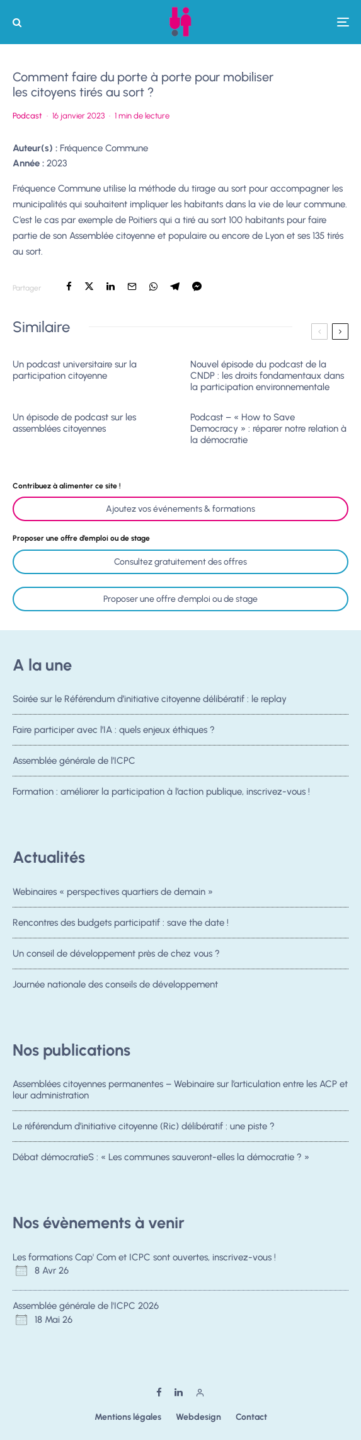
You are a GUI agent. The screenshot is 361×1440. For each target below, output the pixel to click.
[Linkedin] (178, 1392)
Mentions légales (128, 1417)
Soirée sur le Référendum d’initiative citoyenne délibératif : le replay (150, 699)
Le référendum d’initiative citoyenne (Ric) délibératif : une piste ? (144, 1126)
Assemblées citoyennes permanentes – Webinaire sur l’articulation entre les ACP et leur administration (180, 1089)
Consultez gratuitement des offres (180, 561)
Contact (251, 1417)
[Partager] (69, 286)
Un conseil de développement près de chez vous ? (116, 954)
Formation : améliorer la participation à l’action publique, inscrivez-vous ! (161, 796)
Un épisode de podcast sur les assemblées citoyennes (74, 423)
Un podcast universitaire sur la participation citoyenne (75, 370)
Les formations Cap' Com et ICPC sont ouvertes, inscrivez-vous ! (144, 1257)
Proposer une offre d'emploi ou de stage (180, 599)
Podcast (27, 115)
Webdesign (198, 1417)
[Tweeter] (89, 286)
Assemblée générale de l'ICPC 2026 (86, 1305)
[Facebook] (159, 1392)
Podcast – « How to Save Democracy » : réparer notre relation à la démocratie (268, 429)
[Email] (132, 286)
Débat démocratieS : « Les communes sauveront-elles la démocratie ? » (161, 1158)
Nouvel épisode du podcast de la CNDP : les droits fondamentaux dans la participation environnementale (267, 376)
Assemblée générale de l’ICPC (74, 762)
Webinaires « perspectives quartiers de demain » (113, 891)
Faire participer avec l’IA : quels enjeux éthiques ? (114, 729)
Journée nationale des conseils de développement (115, 989)
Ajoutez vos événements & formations (180, 509)
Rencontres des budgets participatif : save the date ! (121, 922)
